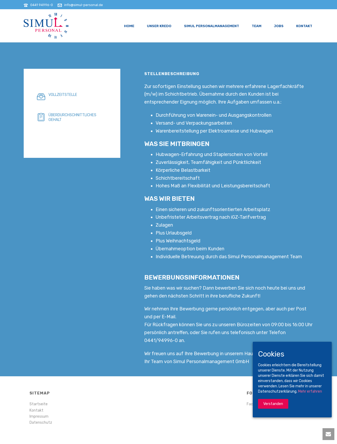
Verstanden (273, 404)
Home (129, 26)
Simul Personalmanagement (211, 26)
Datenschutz (40, 422)
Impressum (38, 416)
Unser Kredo (159, 26)
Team (256, 26)
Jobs (279, 26)
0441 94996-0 (41, 5)
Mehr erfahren (310, 391)
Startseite (38, 404)
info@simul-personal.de (83, 5)
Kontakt (304, 26)
